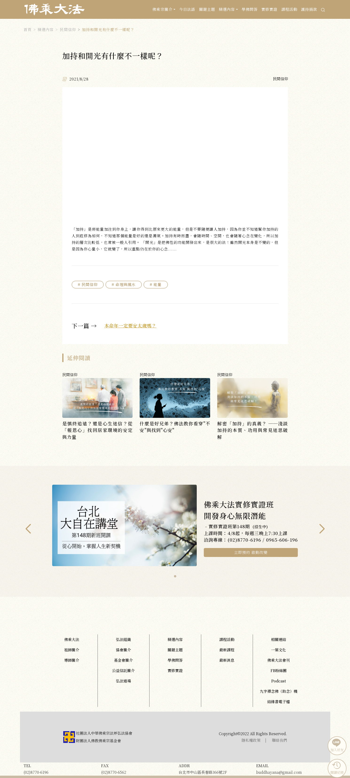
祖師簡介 (71, 650)
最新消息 (226, 660)
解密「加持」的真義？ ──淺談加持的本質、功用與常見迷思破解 (252, 430)
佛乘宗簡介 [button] (162, 9)
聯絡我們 (279, 740)
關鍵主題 (207, 9)
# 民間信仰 (88, 284)
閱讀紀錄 (336, 768)
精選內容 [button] (227, 9)
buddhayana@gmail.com (291, 768)
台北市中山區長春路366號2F (214, 768)
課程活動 (289, 9)
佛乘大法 (71, 639)
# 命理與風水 (124, 284)
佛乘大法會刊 (278, 660)
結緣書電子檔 (278, 701)
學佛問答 (250, 9)
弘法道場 (123, 681)
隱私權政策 (251, 740)
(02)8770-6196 (59, 768)
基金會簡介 (123, 660)
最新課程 (226, 650)
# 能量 (155, 284)
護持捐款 (309, 9)
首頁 (27, 29)
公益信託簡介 (123, 670)
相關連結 (278, 639)
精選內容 (46, 29)
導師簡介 (71, 660)
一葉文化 (278, 650)
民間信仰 (68, 29)
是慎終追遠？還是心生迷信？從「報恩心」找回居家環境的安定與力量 (97, 430)
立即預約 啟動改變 (250, 552)
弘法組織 (123, 639)
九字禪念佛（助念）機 (278, 691)
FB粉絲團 (279, 670)
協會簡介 (123, 650)
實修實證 (269, 9)
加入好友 (336, 745)
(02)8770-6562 (136, 768)
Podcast (278, 681)
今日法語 (187, 9)
